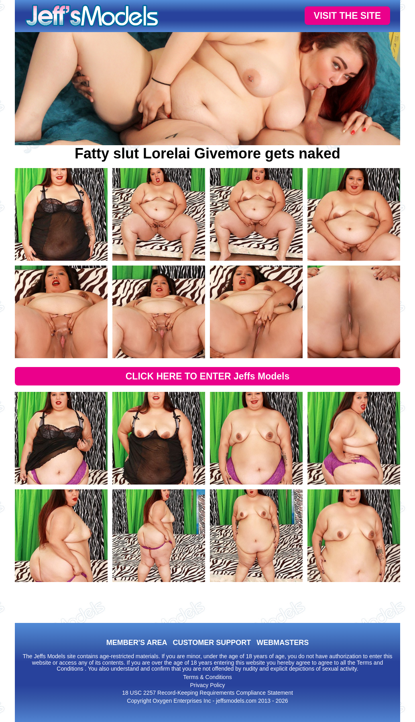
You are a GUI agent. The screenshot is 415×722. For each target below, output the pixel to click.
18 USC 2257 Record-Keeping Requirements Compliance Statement (207, 693)
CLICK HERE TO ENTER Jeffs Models (208, 376)
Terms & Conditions (207, 677)
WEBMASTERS (282, 642)
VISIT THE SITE (347, 15)
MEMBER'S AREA (136, 642)
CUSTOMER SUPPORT (212, 642)
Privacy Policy (207, 685)
